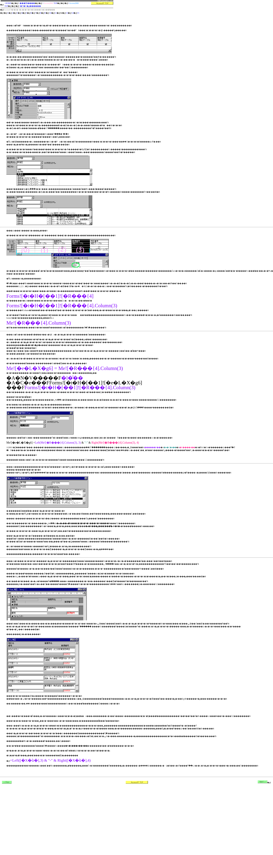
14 (72, 13)
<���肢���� (27, 3)
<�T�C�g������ (30, 6)
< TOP (50, 3)
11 (56, 13)
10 (50, 13)
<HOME (7, 3)
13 (67, 13)
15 (78, 13)
